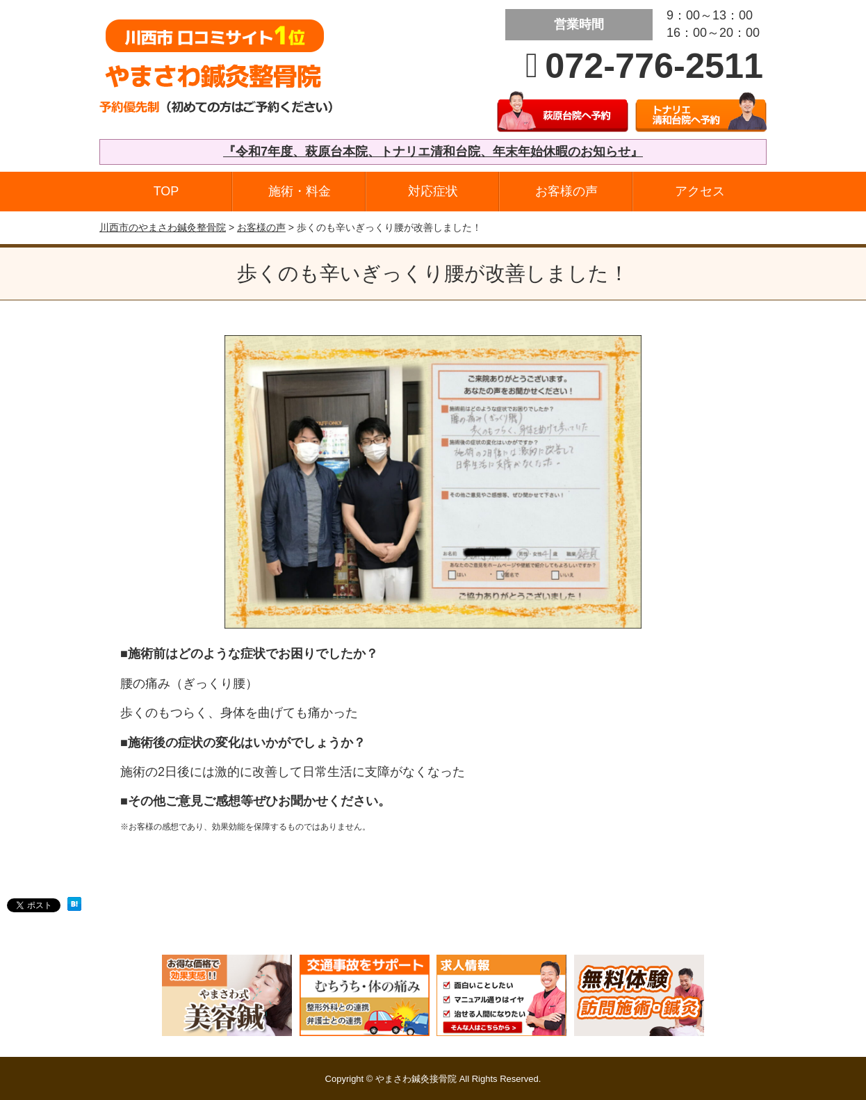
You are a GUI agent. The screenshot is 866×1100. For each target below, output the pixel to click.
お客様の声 (566, 191)
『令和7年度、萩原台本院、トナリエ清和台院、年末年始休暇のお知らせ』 (433, 152)
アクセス (700, 191)
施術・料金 (299, 191)
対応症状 (433, 191)
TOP (166, 191)
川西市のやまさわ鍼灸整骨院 (162, 227)
